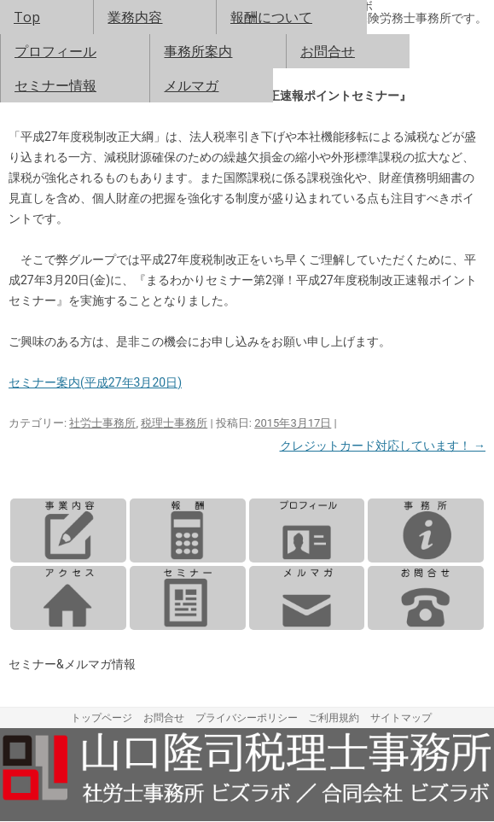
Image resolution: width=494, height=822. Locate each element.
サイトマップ (401, 718)
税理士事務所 (174, 423)
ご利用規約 (333, 718)
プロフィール (55, 51)
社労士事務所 (102, 423)
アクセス (68, 598)
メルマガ (191, 85)
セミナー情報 (55, 85)
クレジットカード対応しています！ (382, 445)
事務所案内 (198, 51)
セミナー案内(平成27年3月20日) (95, 382)
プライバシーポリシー (246, 718)
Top (27, 17)
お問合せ (327, 51)
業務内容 (135, 17)
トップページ (101, 718)
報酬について (271, 17)
